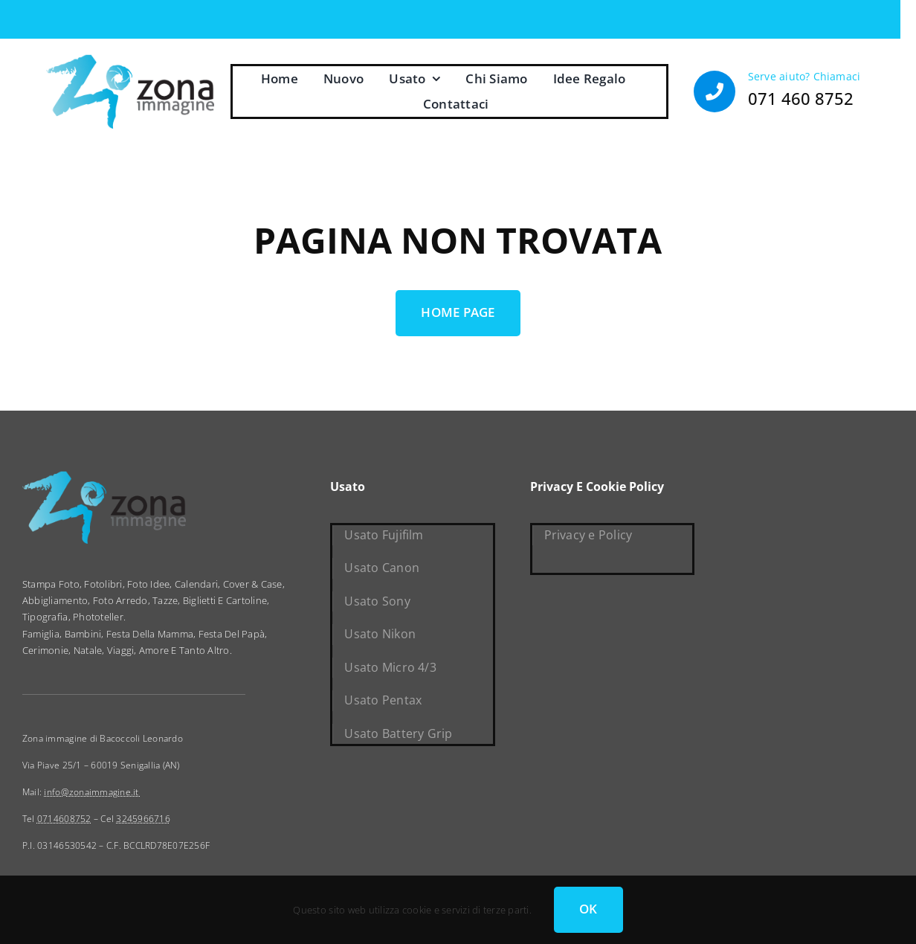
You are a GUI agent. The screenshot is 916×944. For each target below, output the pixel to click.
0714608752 (64, 818)
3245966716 (143, 818)
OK (588, 908)
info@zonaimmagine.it (92, 792)
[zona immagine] (130, 59)
